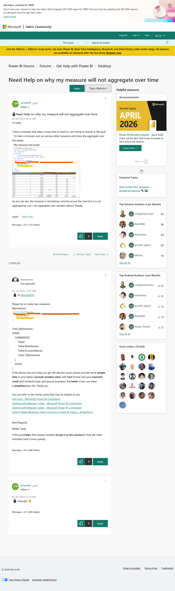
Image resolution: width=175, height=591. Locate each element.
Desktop (104, 65)
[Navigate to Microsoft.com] (12, 27)
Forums (59, 26)
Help (147, 35)
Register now (113, 52)
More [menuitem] (130, 26)
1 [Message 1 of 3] (22, 224)
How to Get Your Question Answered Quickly (134, 188)
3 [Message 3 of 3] (22, 450)
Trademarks (167, 568)
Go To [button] (158, 35)
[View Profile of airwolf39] (26, 102)
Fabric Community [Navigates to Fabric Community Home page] (38, 27)
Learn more (9, 16)
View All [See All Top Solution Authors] (125, 263)
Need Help (27, 216)
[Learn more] (130, 148)
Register (123, 35)
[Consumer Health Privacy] (44, 580)
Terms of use (150, 568)
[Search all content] (130, 42)
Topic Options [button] (97, 88)
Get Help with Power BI (74, 65)
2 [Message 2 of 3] (22, 511)
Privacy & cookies (131, 568)
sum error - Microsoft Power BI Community (36, 399)
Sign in (136, 35)
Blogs (119, 26)
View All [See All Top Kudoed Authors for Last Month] (125, 334)
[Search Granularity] (75, 42)
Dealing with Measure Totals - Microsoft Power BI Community (47, 403)
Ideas (88, 26)
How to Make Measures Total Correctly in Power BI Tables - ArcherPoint (52, 412)
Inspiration (74, 26)
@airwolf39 (27, 295)
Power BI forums (22, 65)
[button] (77, 88)
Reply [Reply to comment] (100, 461)
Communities (103, 26)
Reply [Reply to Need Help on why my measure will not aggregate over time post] (100, 236)
